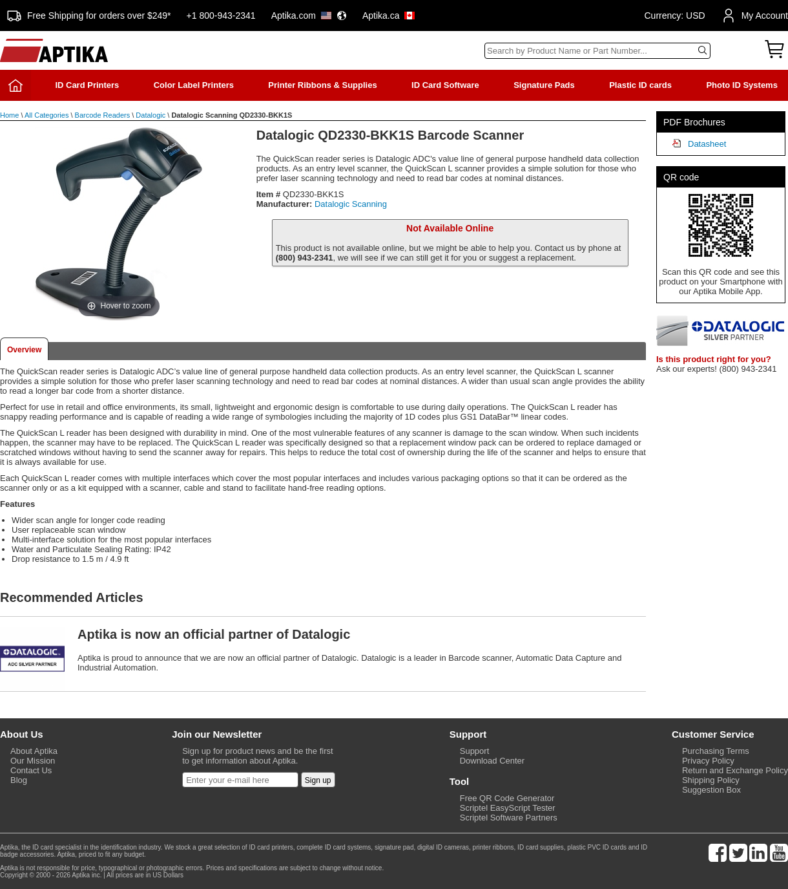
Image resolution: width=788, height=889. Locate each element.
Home (9, 115)
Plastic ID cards (640, 85)
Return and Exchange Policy (735, 770)
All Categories (46, 115)
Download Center (492, 761)
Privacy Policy (708, 761)
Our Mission (32, 761)
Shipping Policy (711, 780)
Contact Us (31, 770)
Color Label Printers (194, 85)
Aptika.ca (388, 15)
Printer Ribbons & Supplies (322, 85)
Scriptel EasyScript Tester (507, 808)
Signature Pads (544, 85)
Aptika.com (309, 15)
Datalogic (150, 115)
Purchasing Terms (715, 751)
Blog (18, 780)
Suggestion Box (711, 790)
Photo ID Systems (742, 85)
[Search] (597, 51)
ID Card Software (445, 85)
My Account (754, 15)
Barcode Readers (102, 115)
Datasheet (707, 144)
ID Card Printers (87, 85)
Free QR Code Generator (507, 798)
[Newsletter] (240, 779)
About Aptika (33, 751)
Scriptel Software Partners (508, 817)
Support (475, 751)
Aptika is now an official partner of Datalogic (214, 634)
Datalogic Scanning (351, 204)
